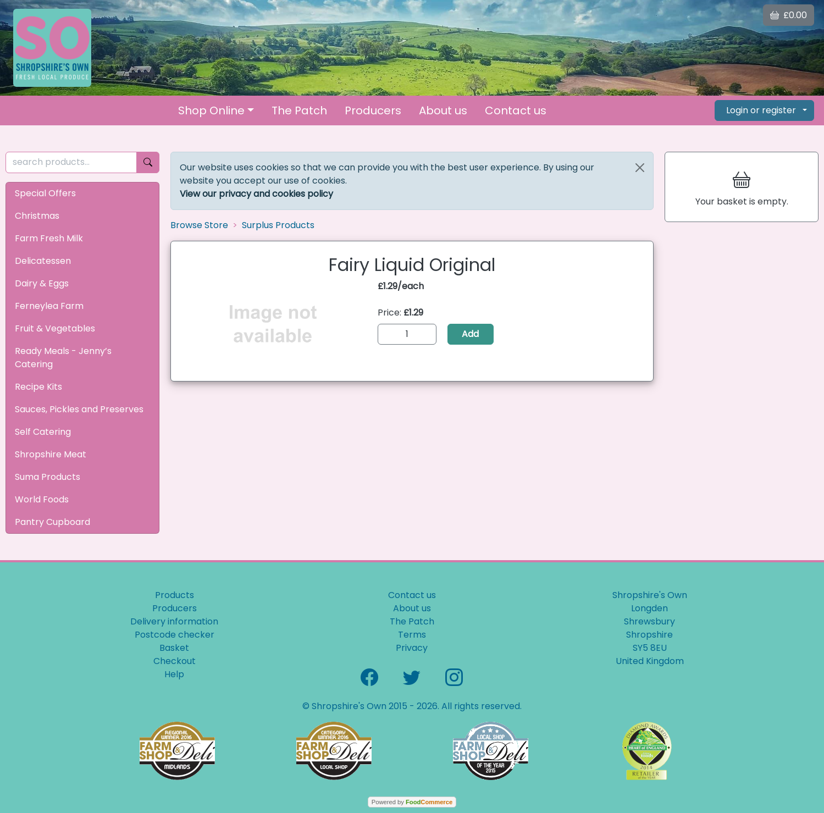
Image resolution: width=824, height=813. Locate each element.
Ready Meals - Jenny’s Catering (63, 357)
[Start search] (147, 162)
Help (174, 674)
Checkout (174, 661)
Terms (412, 634)
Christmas (37, 215)
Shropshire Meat (50, 454)
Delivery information (174, 621)
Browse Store (199, 225)
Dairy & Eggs (42, 283)
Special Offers (45, 193)
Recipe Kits (38, 386)
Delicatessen (43, 261)
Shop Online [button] (211, 110)
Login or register (761, 110)
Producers (373, 110)
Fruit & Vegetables (55, 328)
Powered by (412, 802)
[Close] (640, 167)
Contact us (515, 110)
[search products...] (71, 162)
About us (443, 110)
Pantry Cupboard (52, 522)
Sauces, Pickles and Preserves (79, 409)
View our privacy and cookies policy (256, 193)
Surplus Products (278, 225)
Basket (174, 647)
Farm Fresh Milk (49, 238)
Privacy (412, 647)
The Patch (299, 110)
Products (174, 595)
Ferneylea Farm (49, 306)
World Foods (42, 499)
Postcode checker (174, 634)
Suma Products (47, 477)
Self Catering (43, 431)
